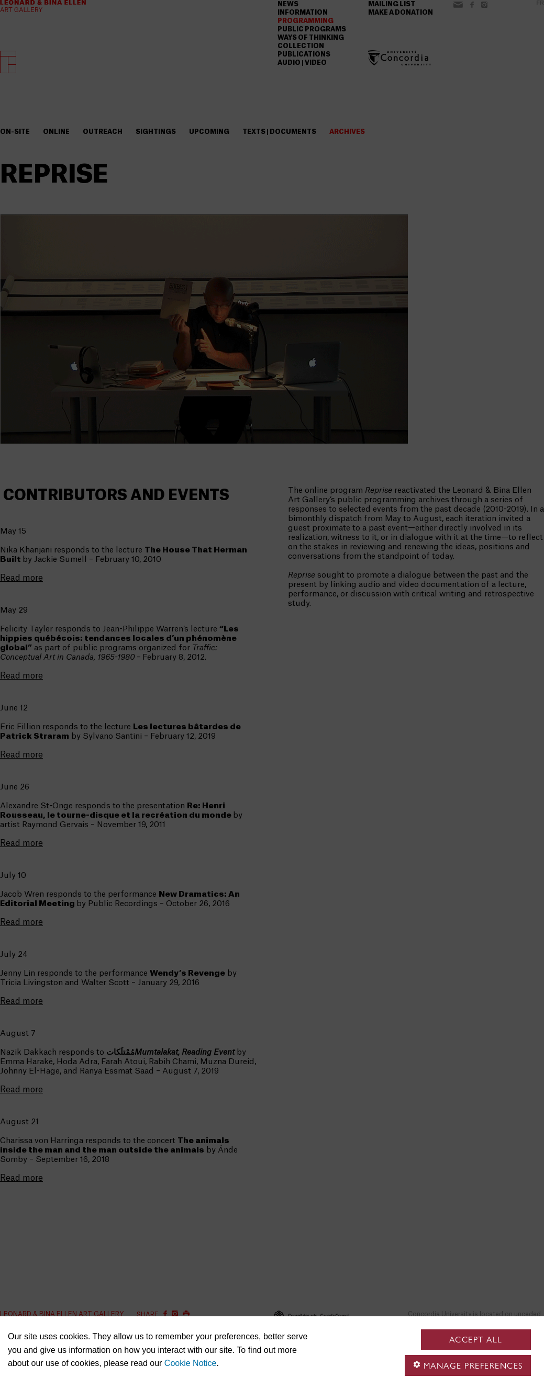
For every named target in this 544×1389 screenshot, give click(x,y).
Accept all (476, 1340)
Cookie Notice (190, 1363)
